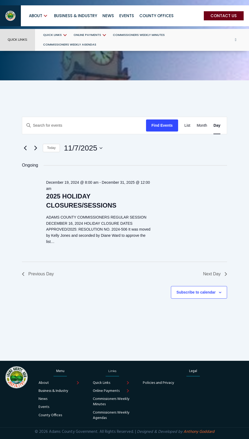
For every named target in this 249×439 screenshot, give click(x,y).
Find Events (162, 125)
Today (51, 148)
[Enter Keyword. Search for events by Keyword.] (84, 125)
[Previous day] (25, 148)
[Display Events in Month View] (202, 125)
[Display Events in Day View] (216, 125)
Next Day (215, 274)
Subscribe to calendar (196, 292)
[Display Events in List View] (187, 125)
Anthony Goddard (198, 432)
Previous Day (38, 274)
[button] (45, 16)
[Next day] (35, 148)
